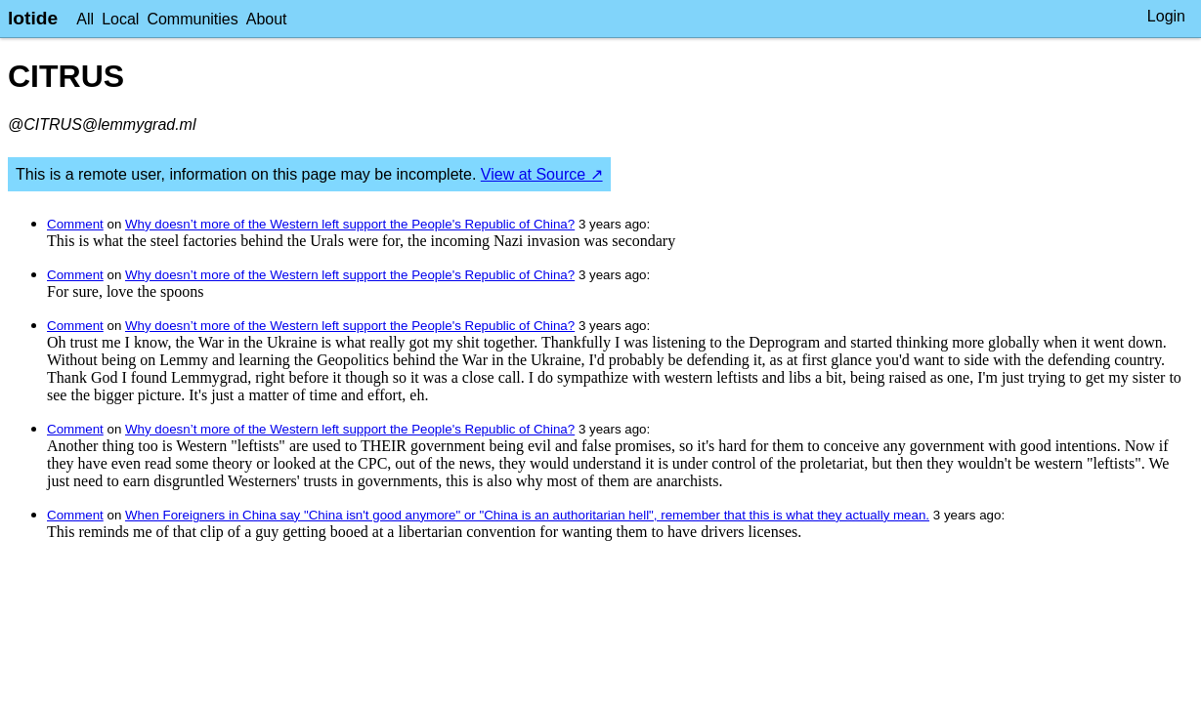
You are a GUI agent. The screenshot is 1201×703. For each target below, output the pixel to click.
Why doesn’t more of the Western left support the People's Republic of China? (350, 224)
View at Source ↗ (542, 174)
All (85, 19)
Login (1166, 16)
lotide (33, 18)
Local (120, 19)
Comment (75, 224)
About (266, 19)
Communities (192, 19)
